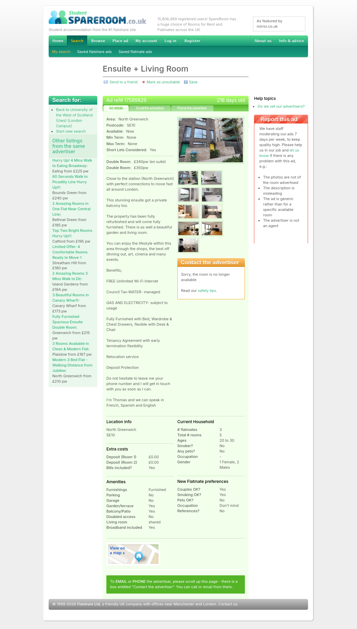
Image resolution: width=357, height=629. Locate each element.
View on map (133, 554)
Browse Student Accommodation (98, 40)
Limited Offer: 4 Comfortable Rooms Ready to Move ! (69, 252)
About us (262, 40)
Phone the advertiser (192, 108)
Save (193, 82)
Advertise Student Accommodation (120, 40)
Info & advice (291, 40)
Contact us (227, 604)
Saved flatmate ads (135, 51)
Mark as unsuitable (163, 82)
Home (58, 40)
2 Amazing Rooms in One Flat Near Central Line (71, 209)
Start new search (71, 131)
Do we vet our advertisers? (281, 106)
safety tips (207, 290)
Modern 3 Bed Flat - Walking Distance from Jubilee (72, 365)
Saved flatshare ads (94, 51)
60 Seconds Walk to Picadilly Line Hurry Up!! (70, 182)
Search (77, 41)
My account (146, 40)
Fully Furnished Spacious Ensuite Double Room (67, 322)
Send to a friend (123, 82)
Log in (170, 40)
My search (61, 51)
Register (192, 40)
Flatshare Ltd (88, 604)
